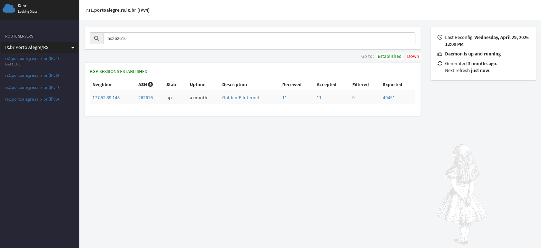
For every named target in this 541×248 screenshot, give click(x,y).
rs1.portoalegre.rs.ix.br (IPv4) (32, 58)
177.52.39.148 (106, 97)
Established (390, 56)
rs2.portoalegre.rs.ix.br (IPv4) (32, 87)
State (171, 84)
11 (284, 97)
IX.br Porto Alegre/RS (39, 47)
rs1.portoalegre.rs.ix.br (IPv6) (32, 75)
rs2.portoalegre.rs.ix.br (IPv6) (32, 99)
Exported (392, 84)
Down (413, 56)
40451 (389, 97)
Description (234, 84)
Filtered (360, 84)
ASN (145, 84)
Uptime (197, 84)
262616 (145, 97)
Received (292, 84)
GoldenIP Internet (240, 97)
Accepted (326, 84)
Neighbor (102, 84)
